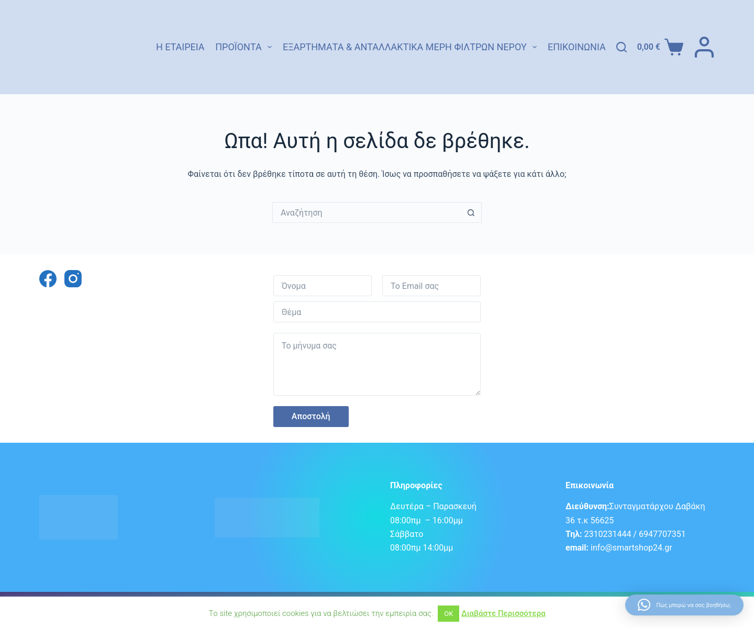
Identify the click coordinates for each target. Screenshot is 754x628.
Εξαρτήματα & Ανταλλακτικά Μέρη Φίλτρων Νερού (410, 47)
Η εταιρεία (180, 46)
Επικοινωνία (577, 46)
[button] (684, 605)
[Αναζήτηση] (621, 47)
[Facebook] (48, 278)
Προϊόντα (243, 47)
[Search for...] (366, 212)
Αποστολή (311, 416)
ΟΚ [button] (448, 614)
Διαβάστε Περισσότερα (503, 613)
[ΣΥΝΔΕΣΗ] (704, 47)
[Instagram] (73, 278)
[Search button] (471, 212)
